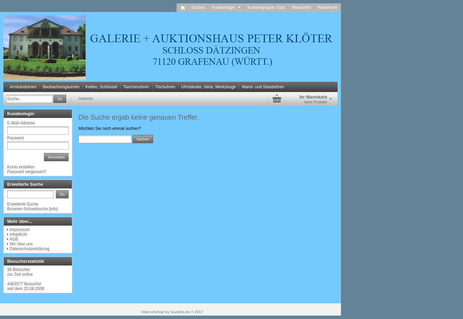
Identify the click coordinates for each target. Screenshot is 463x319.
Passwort (15, 138)
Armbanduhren (23, 87)
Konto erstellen (20, 167)
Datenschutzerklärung (29, 248)
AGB (14, 239)
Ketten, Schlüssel (101, 87)
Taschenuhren (136, 87)
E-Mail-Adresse (21, 123)
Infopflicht (18, 234)
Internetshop (152, 312)
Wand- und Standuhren (263, 87)
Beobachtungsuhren (61, 87)
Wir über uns (21, 244)
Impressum (20, 229)
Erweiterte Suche (22, 204)
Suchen (199, 7)
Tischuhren (165, 87)
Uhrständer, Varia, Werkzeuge (208, 87)
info (53, 209)
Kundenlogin (226, 7)
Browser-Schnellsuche (27, 209)
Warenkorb (328, 7)
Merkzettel (301, 7)
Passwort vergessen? (26, 171)
